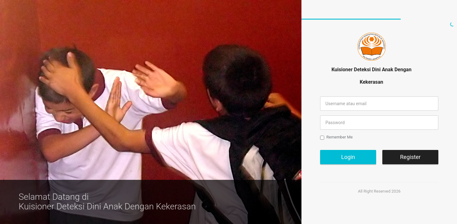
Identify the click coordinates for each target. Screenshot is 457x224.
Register (410, 157)
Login (348, 157)
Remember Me (336, 137)
